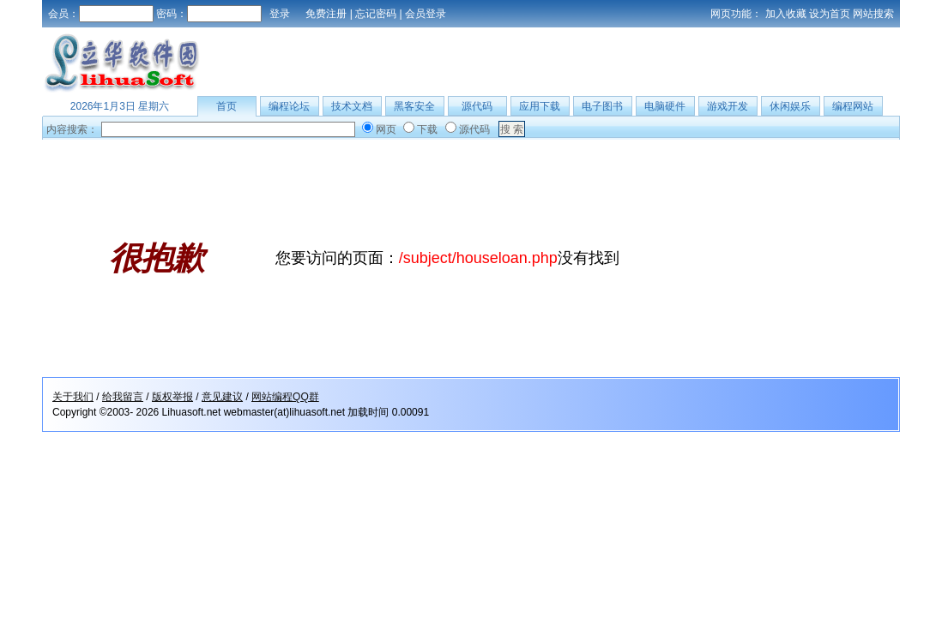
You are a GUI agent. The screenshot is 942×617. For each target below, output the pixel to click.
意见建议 (222, 397)
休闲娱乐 (790, 106)
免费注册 (326, 14)
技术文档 (351, 106)
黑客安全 (414, 106)
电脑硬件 (664, 106)
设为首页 (829, 14)
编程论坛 (289, 106)
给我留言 (122, 397)
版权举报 (172, 397)
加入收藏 (785, 14)
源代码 (477, 106)
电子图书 (602, 106)
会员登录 (425, 14)
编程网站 (852, 106)
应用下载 (539, 106)
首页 (226, 106)
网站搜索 (873, 14)
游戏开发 (727, 106)
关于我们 (73, 397)
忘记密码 (375, 14)
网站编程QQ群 (285, 397)
